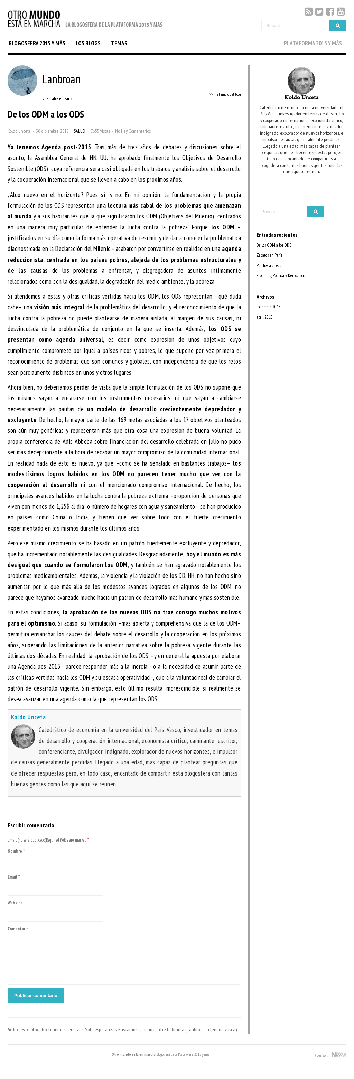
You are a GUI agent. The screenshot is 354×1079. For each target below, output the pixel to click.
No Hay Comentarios (133, 131)
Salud (79, 131)
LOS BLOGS (88, 43)
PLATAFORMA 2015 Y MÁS (313, 43)
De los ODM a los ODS (274, 245)
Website (15, 903)
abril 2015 (265, 317)
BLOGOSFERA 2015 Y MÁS (37, 43)
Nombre (15, 851)
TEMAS (119, 43)
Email (12, 877)
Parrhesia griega (269, 266)
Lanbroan (44, 78)
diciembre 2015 (269, 307)
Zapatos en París (269, 255)
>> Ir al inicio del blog (225, 94)
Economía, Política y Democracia (281, 276)
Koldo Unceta (19, 131)
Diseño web (330, 1055)
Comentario (18, 929)
